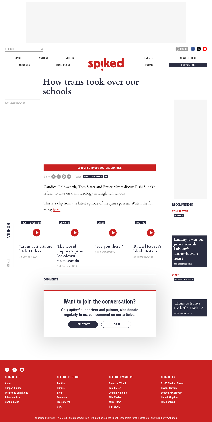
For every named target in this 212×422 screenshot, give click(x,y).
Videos (70, 58)
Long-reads (63, 65)
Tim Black (114, 406)
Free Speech (63, 402)
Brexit (60, 392)
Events (148, 58)
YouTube (205, 49)
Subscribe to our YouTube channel (100, 167)
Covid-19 (64, 223)
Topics (17, 58)
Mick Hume (115, 402)
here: (56, 209)
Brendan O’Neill (117, 383)
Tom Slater (180, 211)
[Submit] (41, 48)
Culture (61, 388)
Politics (140, 223)
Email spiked (168, 402)
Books (149, 65)
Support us (188, 65)
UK (106, 176)
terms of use (96, 418)
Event (101, 223)
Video (175, 275)
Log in (181, 49)
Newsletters (188, 58)
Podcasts (24, 65)
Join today (83, 324)
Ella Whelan (115, 397)
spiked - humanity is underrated (106, 64)
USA (59, 406)
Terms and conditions (16, 392)
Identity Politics (93, 176)
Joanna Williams (118, 392)
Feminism (62, 397)
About (8, 383)
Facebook (193, 49)
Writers (44, 58)
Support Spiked (13, 388)
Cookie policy (12, 402)
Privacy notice (12, 397)
